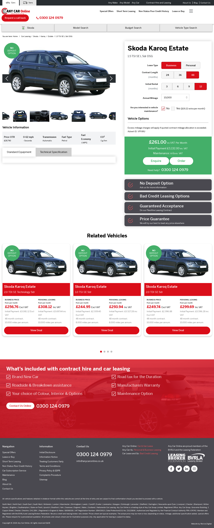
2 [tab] (104, 345)
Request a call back (164, 11)
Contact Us (205, 3)
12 (201, 79)
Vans (29, 3)
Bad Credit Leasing (149, 447)
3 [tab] (108, 345)
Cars (11, 3)
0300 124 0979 (199, 11)
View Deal (36, 324)
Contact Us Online (20, 399)
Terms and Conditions (49, 459)
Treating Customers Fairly (51, 455)
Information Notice (48, 450)
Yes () (191, 102)
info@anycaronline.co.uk (90, 455)
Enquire (156, 154)
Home (15, 30)
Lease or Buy (117, 11)
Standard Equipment (19, 145)
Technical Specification (54, 145)
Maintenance (8, 468)
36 (180, 68)
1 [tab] (101, 345)
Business (171, 58)
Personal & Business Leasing (147, 443)
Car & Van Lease (145, 439)
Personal (191, 58)
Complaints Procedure (50, 468)
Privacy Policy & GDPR (49, 464)
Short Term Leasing (64, 11)
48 (193, 68)
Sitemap (43, 473)
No (168, 102)
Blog (196, 3)
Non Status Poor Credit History (92, 11)
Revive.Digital (206, 517)
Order (181, 154)
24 (167, 68)
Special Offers (45, 11)
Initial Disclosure (47, 446)
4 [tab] (111, 345)
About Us (187, 3)
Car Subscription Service (14, 464)
